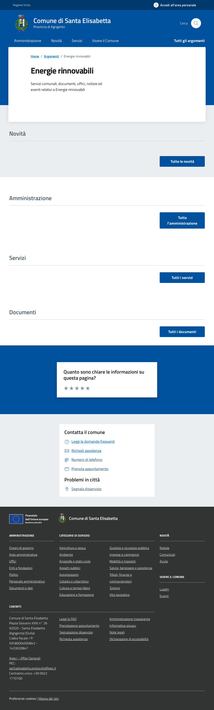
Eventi (164, 595)
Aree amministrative (23, 554)
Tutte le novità (182, 161)
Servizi (77, 40)
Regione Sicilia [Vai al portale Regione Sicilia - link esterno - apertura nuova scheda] (21, 5)
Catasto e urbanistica (74, 581)
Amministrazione (27, 40)
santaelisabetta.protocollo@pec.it (32, 668)
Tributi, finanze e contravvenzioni (121, 578)
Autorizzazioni (69, 574)
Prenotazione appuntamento (79, 625)
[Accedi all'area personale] (175, 5)
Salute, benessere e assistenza (131, 567)
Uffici (12, 561)
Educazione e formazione (76, 594)
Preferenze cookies (22, 698)
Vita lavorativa (120, 594)
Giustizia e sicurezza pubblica (129, 547)
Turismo (115, 587)
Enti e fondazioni (20, 567)
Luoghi (164, 589)
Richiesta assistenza (73, 638)
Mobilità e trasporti (123, 561)
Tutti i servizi (182, 277)
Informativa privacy (123, 625)
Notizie (164, 547)
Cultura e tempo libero (74, 587)
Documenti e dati (21, 587)
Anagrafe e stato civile (74, 561)
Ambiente (66, 554)
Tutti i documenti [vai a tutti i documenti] (182, 332)
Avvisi (164, 561)
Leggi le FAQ (68, 618)
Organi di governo (21, 547)
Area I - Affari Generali (24, 658)
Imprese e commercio (124, 554)
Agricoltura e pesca (72, 547)
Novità (56, 40)
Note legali (117, 632)
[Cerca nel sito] (196, 23)
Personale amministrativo (27, 581)
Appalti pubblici (69, 567)
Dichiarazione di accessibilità (129, 638)
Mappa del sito (48, 698)
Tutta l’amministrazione (182, 220)
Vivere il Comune (105, 40)
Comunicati (167, 554)
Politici (13, 574)
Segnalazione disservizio (76, 632)
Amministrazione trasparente (130, 618)
